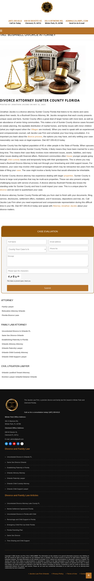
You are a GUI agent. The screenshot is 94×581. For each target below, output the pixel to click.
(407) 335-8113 (15, 22)
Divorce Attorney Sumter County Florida (40, 100)
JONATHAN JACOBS (20, 105)
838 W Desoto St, (11, 432)
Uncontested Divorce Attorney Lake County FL (23, 503)
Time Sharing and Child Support (18, 541)
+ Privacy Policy (57, 574)
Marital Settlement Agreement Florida (20, 509)
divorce (3, 190)
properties (68, 176)
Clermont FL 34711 (11, 435)
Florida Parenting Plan (15, 530)
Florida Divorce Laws (10, 315)
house (70, 156)
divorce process (35, 136)
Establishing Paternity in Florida (15, 340)
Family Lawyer (8, 307)
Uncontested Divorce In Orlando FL (16, 331)
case (18, 170)
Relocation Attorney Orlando (13, 311)
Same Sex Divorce (13, 535)
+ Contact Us (84, 574)
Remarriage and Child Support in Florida (21, 519)
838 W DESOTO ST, (33, 22)
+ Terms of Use (71, 574)
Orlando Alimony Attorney (12, 344)
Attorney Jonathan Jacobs (65, 206)
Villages (35, 129)
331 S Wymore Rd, (11, 421)
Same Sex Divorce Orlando (13, 335)
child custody (14, 159)
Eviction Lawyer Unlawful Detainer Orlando (19, 377)
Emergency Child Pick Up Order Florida (21, 525)
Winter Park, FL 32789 (13, 424)
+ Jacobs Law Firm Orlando (38, 574)
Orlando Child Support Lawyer (14, 357)
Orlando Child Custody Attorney (15, 352)
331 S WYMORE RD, (54, 22)
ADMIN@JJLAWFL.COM (77, 22)
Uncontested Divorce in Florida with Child (21, 514)
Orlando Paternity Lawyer (12, 348)
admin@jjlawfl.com (17, 439)
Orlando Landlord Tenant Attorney (16, 373)
